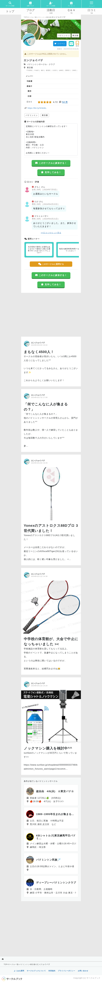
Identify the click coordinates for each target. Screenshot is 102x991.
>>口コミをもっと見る (51, 233)
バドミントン (41, 17)
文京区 (54, 70)
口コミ (92, 10)
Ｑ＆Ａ (71, 10)
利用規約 (51, 971)
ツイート (59, 44)
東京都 (49, 17)
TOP (25, 17)
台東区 (61, 70)
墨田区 (67, 70)
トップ (10, 11)
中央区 (36, 70)
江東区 (74, 70)
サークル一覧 (32, 17)
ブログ (30, 10)
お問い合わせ (83, 971)
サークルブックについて (36, 971)
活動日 (51, 10)
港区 (42, 70)
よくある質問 (19, 971)
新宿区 (48, 70)
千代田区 (29, 70)
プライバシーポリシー (66, 971)
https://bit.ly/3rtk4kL (37, 108)
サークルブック (93, 978)
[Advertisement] (51, 314)
